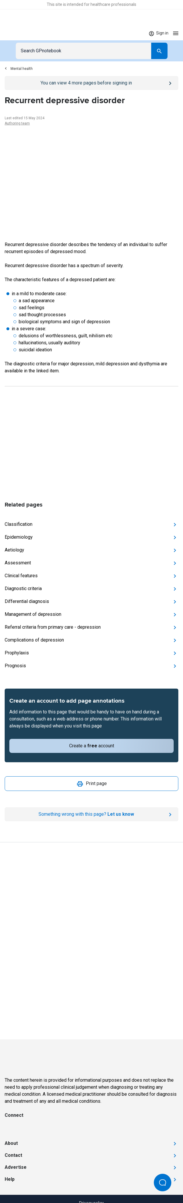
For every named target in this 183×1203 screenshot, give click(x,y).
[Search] (159, 51)
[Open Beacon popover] (162, 1182)
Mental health (19, 68)
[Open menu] (175, 33)
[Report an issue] (91, 814)
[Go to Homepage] (22, 33)
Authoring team (17, 123)
